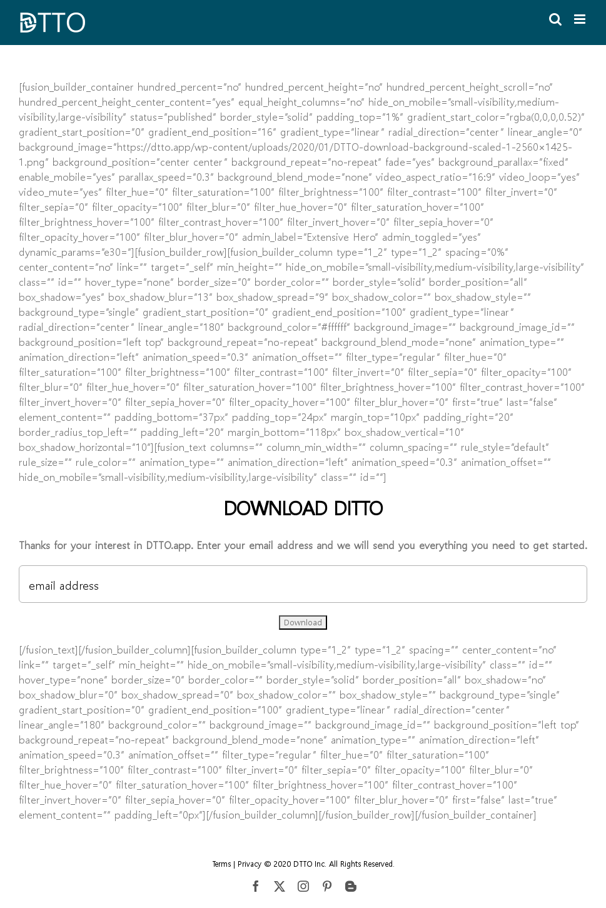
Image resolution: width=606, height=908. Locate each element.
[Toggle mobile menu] (580, 19)
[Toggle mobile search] (555, 19)
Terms (221, 864)
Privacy (249, 864)
